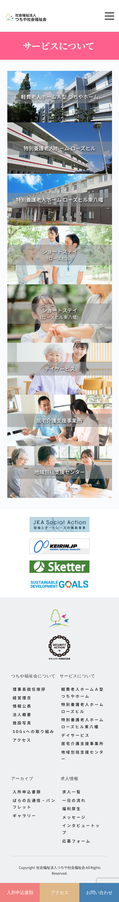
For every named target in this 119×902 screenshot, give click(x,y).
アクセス (60, 892)
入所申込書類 (20, 892)
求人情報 (69, 778)
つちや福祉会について (33, 675)
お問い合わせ (99, 892)
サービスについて (77, 675)
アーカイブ (22, 778)
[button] (109, 16)
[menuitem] (35, 689)
